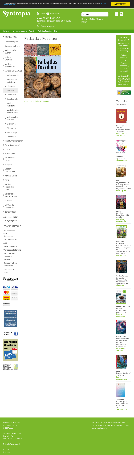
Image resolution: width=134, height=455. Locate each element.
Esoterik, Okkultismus (10, 170)
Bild (55, 31)
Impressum (8, 269)
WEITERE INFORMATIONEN (56, 6)
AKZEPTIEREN (120, 4)
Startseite (6, 31)
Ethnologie (11, 86)
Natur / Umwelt (8, 58)
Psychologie (12, 132)
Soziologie (11, 136)
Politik (7, 149)
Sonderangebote (11, 46)
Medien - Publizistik (11, 104)
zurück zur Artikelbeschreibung (36, 101)
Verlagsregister (10, 220)
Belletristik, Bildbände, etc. (11, 195)
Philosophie (10, 153)
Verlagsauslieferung (10, 250)
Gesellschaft (12, 99)
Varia (7, 180)
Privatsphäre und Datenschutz (9, 233)
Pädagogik (11, 128)
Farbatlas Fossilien (45, 31)
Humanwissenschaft (19, 31)
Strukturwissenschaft (11, 140)
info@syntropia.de (48, 26)
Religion (8, 164)
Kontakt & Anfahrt (7, 258)
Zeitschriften (10, 211)
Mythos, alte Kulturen (12, 118)
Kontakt (6, 449)
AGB (5, 243)
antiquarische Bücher (10, 51)
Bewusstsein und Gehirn (12, 80)
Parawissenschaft (11, 145)
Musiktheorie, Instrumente (12, 111)
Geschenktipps (11, 41)
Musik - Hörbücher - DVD (10, 187)
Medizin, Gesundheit (10, 65)
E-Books (8, 200)
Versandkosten (10, 239)
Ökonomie (11, 123)
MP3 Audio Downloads (10, 206)
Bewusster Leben (9, 159)
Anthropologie (12, 75)
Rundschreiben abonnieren (10, 264)
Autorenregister (10, 217)
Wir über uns (9, 253)
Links (5, 272)
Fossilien (32, 31)
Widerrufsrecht (10, 246)
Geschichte (11, 94)
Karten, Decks (11, 175)
